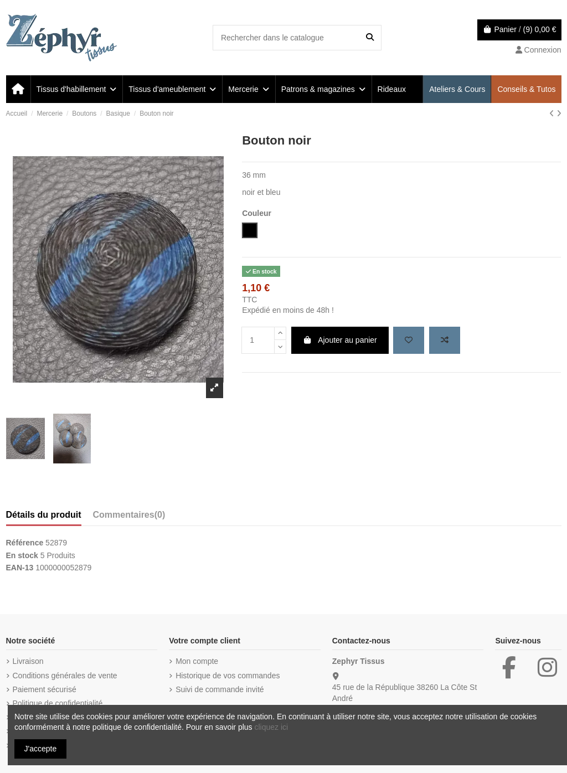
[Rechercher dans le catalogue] (370, 37)
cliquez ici (271, 727)
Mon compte (197, 661)
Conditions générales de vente (65, 675)
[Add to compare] (444, 340)
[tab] (129, 517)
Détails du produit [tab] (43, 514)
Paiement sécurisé (44, 689)
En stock (22, 555)
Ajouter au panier (340, 340)
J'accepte (40, 748)
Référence (25, 542)
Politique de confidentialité (58, 703)
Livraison (28, 661)
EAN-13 (20, 567)
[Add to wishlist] (408, 340)
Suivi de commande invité (220, 689)
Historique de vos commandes (228, 675)
